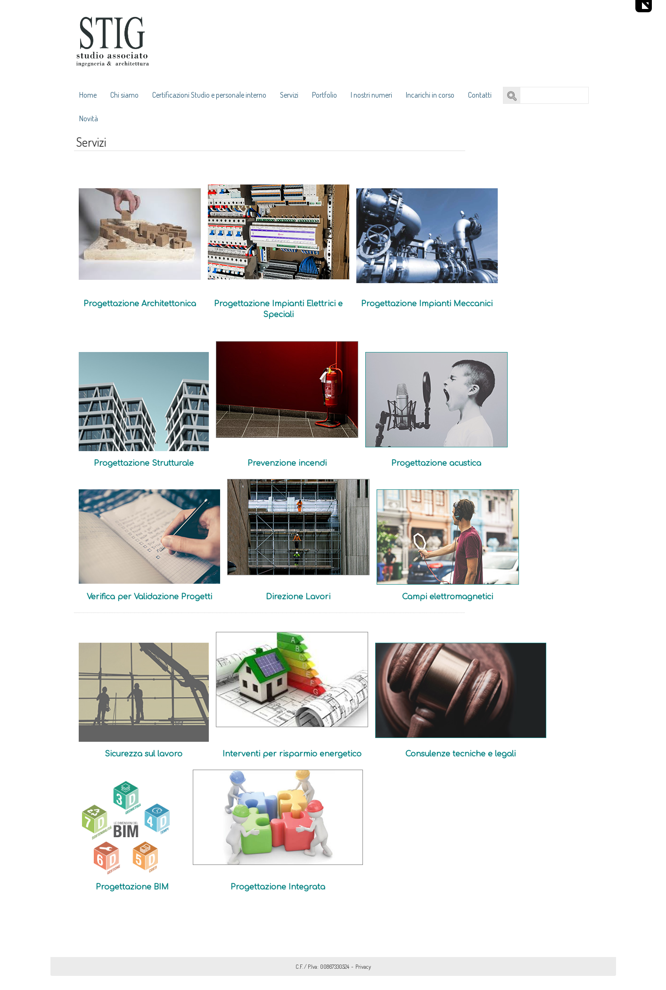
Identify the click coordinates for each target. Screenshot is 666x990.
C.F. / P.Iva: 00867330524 (322, 966)
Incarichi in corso (430, 95)
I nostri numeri (371, 95)
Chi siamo (124, 95)
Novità (88, 118)
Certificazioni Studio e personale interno (209, 95)
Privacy (363, 966)
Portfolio (324, 95)
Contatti (480, 95)
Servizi (289, 95)
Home (88, 95)
